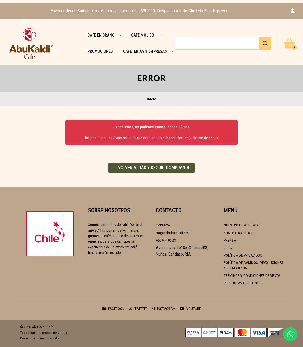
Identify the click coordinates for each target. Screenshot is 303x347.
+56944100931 (166, 240)
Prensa (230, 240)
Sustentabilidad (238, 233)
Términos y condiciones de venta (252, 275)
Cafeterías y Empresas (145, 51)
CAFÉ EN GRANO (101, 35)
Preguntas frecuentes (243, 283)
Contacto (163, 225)
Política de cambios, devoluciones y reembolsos (253, 265)
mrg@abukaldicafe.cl (172, 233)
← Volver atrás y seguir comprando (151, 167)
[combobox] (223, 43)
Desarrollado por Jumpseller (40, 338)
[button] (293, 11)
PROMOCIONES (100, 51)
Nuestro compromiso (242, 225)
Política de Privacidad (243, 255)
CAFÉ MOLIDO (142, 35)
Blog (228, 248)
